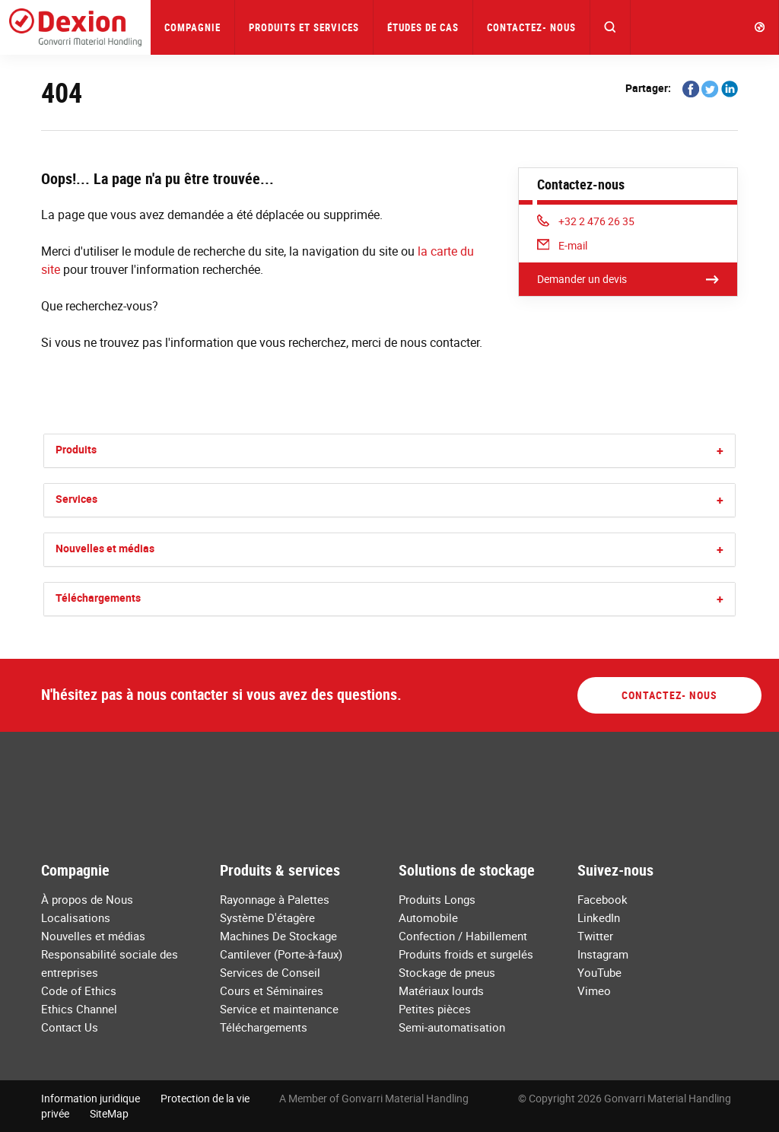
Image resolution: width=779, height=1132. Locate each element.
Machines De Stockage (278, 935)
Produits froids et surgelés (466, 954)
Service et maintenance (279, 1008)
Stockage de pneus (447, 972)
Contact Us (69, 1027)
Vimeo (594, 990)
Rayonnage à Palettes (274, 899)
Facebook (602, 899)
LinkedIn (598, 917)
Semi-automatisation (452, 1027)
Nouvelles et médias (105, 548)
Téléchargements (98, 597)
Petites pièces (435, 1008)
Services (76, 498)
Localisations (75, 917)
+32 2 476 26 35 (586, 221)
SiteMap (109, 1113)
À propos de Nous (87, 899)
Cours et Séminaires (271, 990)
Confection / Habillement (463, 935)
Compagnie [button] (192, 27)
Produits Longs (437, 899)
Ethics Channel (79, 1008)
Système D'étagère (267, 917)
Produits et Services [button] (304, 27)
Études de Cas (423, 27)
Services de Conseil (270, 972)
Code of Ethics (78, 990)
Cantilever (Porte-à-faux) (281, 954)
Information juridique (90, 1098)
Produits (76, 449)
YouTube (599, 972)
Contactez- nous (531, 27)
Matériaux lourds (441, 990)
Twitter (595, 935)
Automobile (428, 917)
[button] (610, 27)
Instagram (602, 954)
